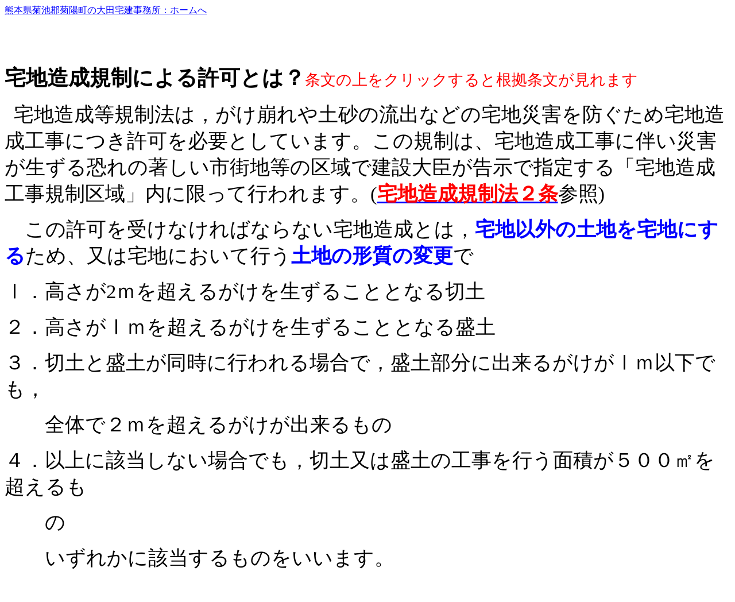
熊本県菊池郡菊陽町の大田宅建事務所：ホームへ (106, 10)
